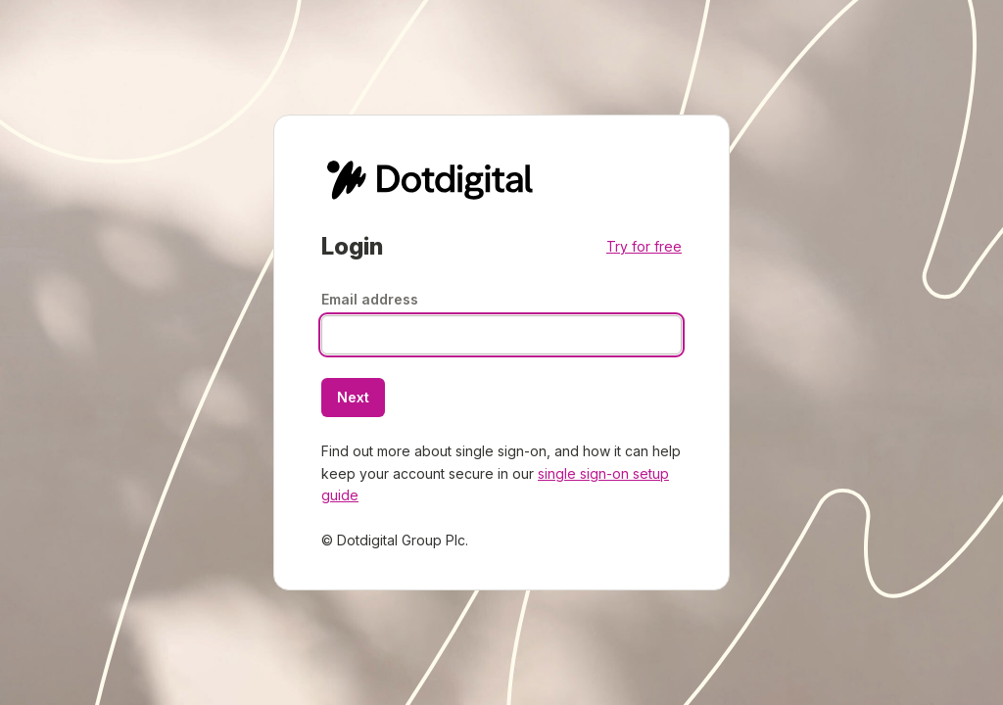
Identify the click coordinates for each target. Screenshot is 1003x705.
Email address (369, 299)
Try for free (644, 246)
